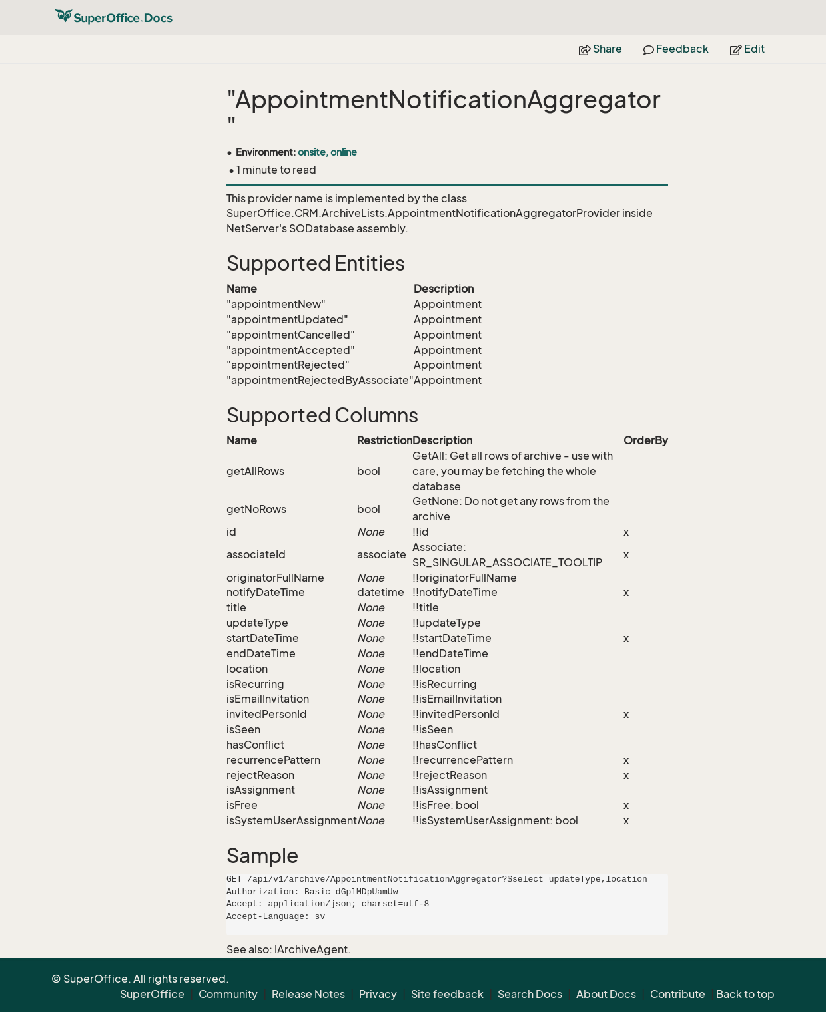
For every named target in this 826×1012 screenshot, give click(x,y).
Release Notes (308, 994)
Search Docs (530, 994)
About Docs (606, 994)
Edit (747, 48)
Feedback (676, 48)
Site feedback (447, 994)
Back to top (745, 994)
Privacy (378, 994)
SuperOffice (152, 994)
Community (228, 994)
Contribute (677, 994)
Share (600, 48)
